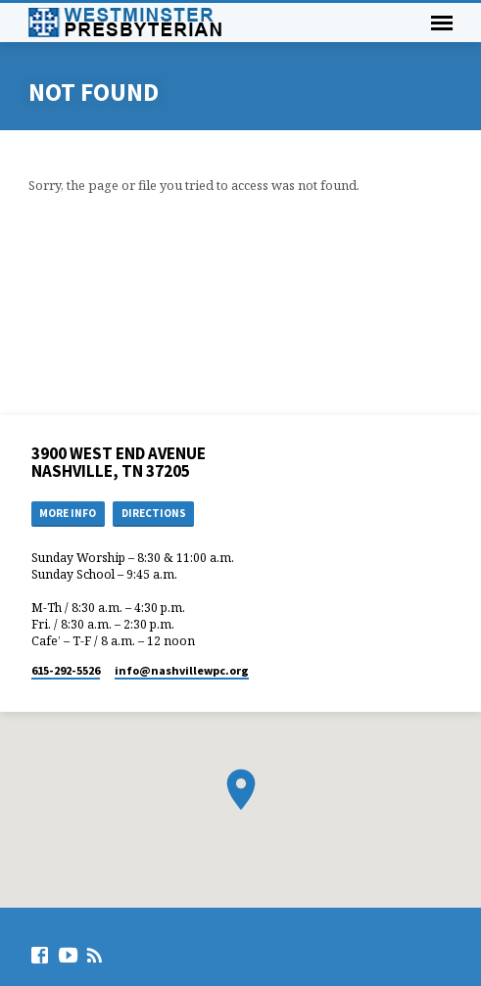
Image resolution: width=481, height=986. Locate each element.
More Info (67, 513)
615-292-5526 (65, 670)
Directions (153, 513)
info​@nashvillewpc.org (182, 670)
